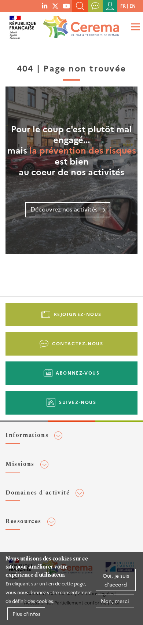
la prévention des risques (82, 150)
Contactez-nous (77, 343)
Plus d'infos (26, 613)
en (132, 6)
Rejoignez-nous (78, 314)
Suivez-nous (77, 402)
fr (123, 6)
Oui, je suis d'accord (116, 580)
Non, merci (115, 600)
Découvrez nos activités (64, 209)
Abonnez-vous (77, 373)
